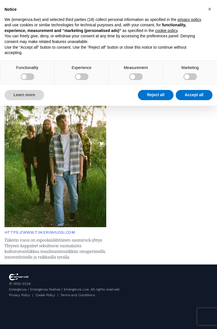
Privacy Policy (19, 295)
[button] (209, 9)
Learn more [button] (24, 95)
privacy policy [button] (189, 19)
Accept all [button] (194, 95)
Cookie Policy (45, 295)
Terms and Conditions (77, 295)
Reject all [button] (155, 95)
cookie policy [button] (166, 30)
